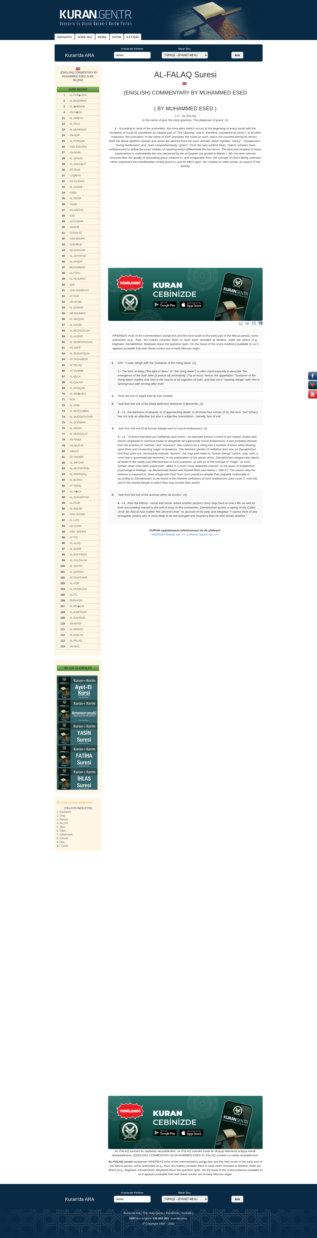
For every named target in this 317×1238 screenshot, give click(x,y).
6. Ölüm (61, 830)
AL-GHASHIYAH (79, 497)
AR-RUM (75, 169)
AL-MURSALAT (79, 434)
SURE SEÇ (84, 37)
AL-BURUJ (76, 479)
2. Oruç (61, 815)
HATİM (116, 37)
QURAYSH (76, 600)
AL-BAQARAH (78, 100)
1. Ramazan (64, 811)
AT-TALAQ (76, 365)
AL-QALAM (76, 382)
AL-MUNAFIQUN (80, 353)
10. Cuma (62, 845)
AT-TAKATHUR (78, 577)
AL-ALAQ (75, 543)
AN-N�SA (76, 112)
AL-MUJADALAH (80, 330)
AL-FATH (75, 273)
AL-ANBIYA (76, 118)
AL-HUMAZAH (78, 589)
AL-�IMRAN (77, 106)
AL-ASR (74, 583)
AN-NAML (75, 152)
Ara (237, 55)
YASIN (73, 204)
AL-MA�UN (77, 606)
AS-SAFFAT (77, 210)
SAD (72, 215)
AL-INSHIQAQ (78, 474)
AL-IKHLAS (76, 635)
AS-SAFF (75, 347)
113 (177, 116)
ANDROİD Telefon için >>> (168, 534)
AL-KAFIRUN (77, 617)
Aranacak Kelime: (132, 48)
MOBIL (102, 37)
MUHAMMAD (77, 267)
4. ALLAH (62, 823)
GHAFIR (74, 227)
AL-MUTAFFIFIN (79, 468)
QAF (72, 284)
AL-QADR (75, 548)
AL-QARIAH (77, 572)
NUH (72, 399)
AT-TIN (74, 537)
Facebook (172, 1213)
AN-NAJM (75, 301)
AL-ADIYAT (76, 566)
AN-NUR (75, 135)
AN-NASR (75, 623)
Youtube (186, 1213)
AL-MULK (75, 376)
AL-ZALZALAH (78, 560)
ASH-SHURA (77, 238)
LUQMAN (75, 175)
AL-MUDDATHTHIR (81, 416)
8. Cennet (62, 838)
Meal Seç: (184, 48)
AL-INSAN (76, 428)
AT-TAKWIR (77, 457)
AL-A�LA (75, 491)
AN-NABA (75, 439)
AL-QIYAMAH (78, 422)
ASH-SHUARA (78, 146)
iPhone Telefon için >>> (204, 534)
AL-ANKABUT (78, 164)
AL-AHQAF (76, 261)
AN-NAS (74, 646)
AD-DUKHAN (77, 250)
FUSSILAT (76, 232)
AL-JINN (74, 405)
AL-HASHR (76, 336)
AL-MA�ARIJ (78, 393)
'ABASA (74, 451)
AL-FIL (73, 594)
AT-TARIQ (75, 485)
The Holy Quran (153, 1213)
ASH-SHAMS (77, 514)
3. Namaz (62, 819)
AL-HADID (76, 325)
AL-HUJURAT (78, 278)
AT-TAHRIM (76, 370)
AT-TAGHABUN (79, 359)
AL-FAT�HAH (78, 95)
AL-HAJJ (75, 123)
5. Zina (61, 827)
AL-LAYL (75, 520)
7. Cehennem (65, 834)
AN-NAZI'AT (77, 445)
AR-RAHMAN (78, 313)
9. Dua (61, 842)
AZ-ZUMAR (76, 221)
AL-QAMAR (76, 307)
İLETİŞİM (132, 37)
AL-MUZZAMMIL (79, 411)
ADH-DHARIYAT (79, 290)
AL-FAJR (75, 503)
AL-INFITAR (77, 462)
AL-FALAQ (76, 640)
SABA (73, 192)
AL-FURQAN (77, 141)
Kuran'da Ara (131, 1213)
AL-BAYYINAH (78, 554)
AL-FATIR (75, 198)
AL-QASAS (76, 158)
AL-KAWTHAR (78, 612)
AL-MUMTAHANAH (81, 342)
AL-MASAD (76, 629)
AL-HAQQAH (77, 388)
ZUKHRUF (76, 244)
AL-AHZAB (76, 187)
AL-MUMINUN (78, 129)
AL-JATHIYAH (78, 256)
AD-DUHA (76, 526)
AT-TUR (74, 296)
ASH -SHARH (78, 531)
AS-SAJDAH (77, 181)
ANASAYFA (64, 37)
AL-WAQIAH (77, 319)
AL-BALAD (76, 508)
